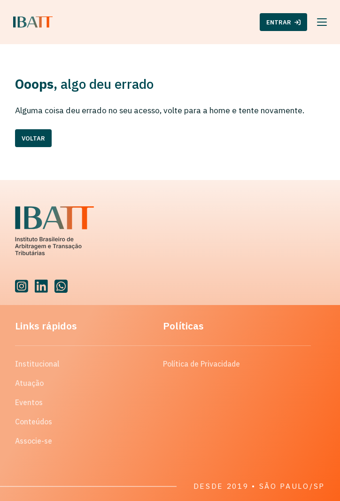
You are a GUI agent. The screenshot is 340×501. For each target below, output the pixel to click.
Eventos (29, 402)
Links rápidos (46, 325)
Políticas (183, 325)
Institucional (37, 363)
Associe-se (33, 441)
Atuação (29, 383)
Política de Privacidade (201, 363)
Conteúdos (33, 421)
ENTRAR (283, 22)
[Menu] (322, 22)
